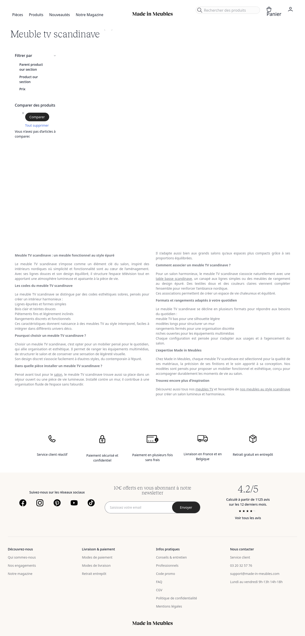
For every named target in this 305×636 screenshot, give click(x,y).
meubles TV (204, 389)
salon (58, 374)
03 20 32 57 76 (241, 565)
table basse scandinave (174, 278)
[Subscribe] (186, 507)
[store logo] (152, 14)
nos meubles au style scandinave (265, 389)
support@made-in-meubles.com (255, 573)
